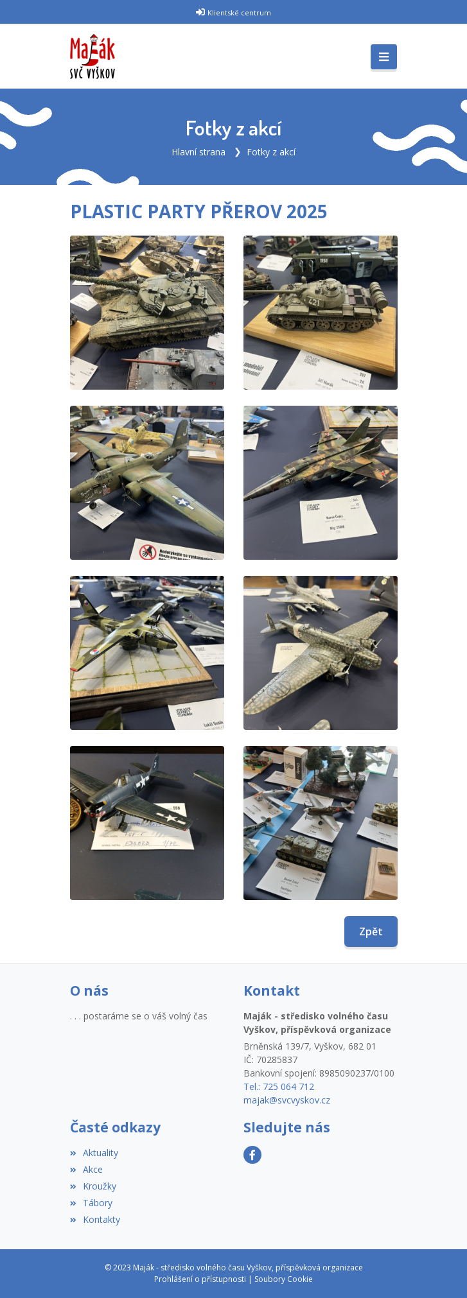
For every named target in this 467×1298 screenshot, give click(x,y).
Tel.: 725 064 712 (278, 1086)
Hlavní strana (198, 152)
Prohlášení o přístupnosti (200, 1279)
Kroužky (93, 1186)
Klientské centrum (239, 12)
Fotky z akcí (271, 152)
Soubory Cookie (283, 1279)
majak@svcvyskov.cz (286, 1100)
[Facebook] (252, 1155)
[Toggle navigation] (384, 57)
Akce (86, 1169)
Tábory (91, 1203)
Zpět (371, 931)
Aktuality (94, 1153)
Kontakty (95, 1219)
